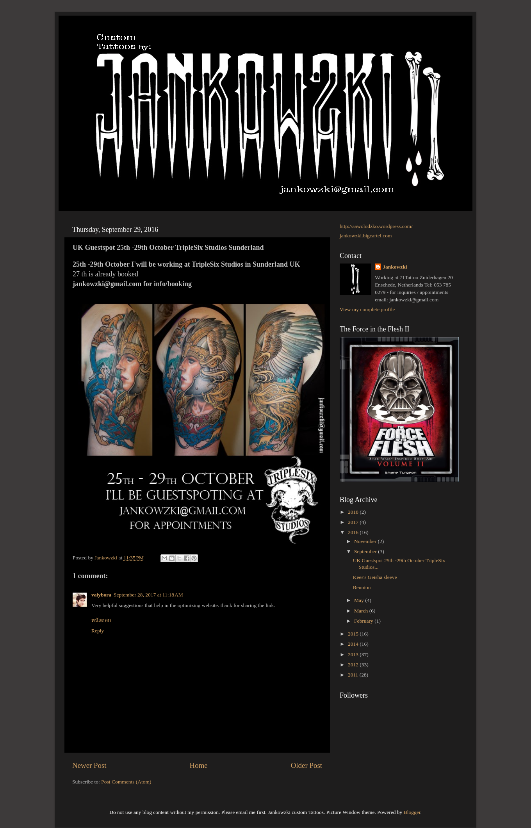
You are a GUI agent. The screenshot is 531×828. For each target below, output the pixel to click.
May (359, 600)
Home (199, 765)
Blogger (412, 812)
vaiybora (101, 595)
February (364, 621)
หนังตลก (101, 620)
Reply (97, 631)
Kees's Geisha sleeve (375, 577)
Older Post (306, 765)
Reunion (362, 587)
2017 (354, 522)
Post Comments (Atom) (126, 782)
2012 (354, 665)
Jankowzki (395, 267)
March (361, 611)
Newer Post (89, 765)
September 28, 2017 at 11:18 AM (148, 595)
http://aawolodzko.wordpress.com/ (376, 226)
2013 (354, 654)
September (366, 551)
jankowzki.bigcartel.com (366, 236)
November (366, 541)
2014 (354, 644)
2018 (354, 512)
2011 (354, 675)
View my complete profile (367, 309)
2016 (354, 532)
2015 (354, 634)
